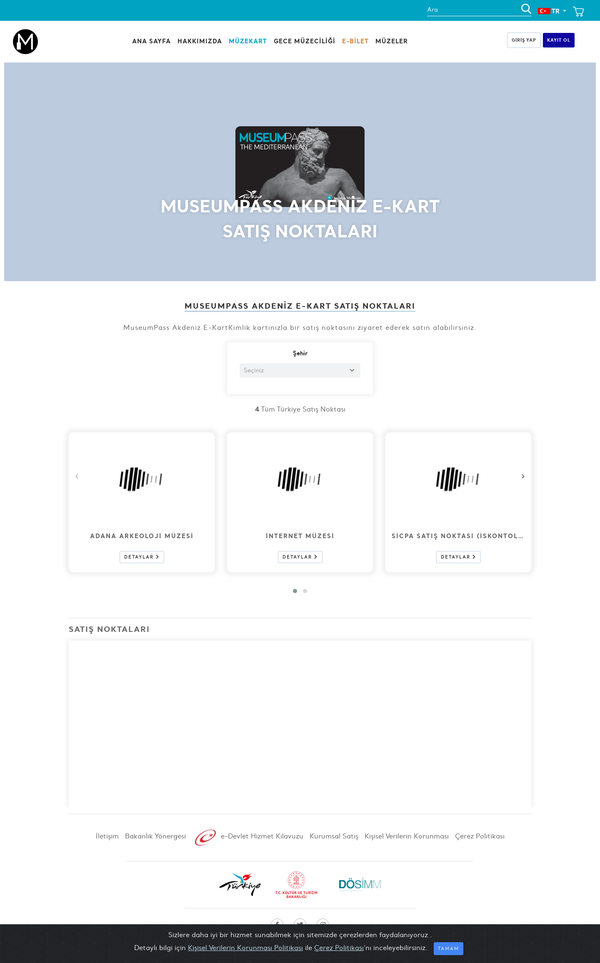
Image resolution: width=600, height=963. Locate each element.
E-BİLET (355, 41)
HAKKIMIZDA (200, 41)
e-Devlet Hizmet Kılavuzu (248, 836)
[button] (295, 591)
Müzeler (391, 41)
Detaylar (142, 557)
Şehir (300, 353)
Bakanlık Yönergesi (156, 836)
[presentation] (523, 476)
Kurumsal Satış (335, 836)
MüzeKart (248, 41)
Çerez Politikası (480, 836)
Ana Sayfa (151, 41)
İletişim (108, 836)
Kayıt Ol (558, 40)
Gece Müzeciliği (304, 41)
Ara (432, 9)
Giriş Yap (524, 40)
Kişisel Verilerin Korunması (408, 836)
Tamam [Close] (448, 948)
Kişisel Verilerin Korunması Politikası (245, 947)
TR (549, 11)
